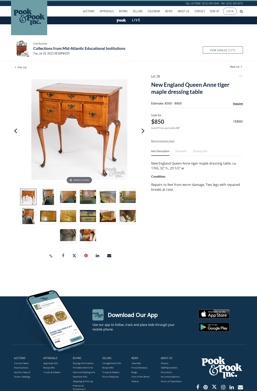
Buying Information (83, 362)
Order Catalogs (22, 376)
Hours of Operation (171, 381)
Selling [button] (138, 11)
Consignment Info (111, 362)
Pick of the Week (141, 376)
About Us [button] (183, 11)
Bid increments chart (162, 141)
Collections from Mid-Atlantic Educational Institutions (79, 48)
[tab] (160, 152)
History (164, 362)
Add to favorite (240, 77)
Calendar (154, 11)
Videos (135, 381)
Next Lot (236, 67)
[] (238, 121)
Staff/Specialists (169, 367)
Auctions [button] (88, 11)
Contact (200, 11)
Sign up (214, 11)
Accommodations (170, 376)
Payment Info (80, 376)
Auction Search (22, 372)
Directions (166, 372)
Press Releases (139, 367)
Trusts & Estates (51, 372)
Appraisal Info (50, 362)
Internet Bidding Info (84, 372)
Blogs (134, 372)
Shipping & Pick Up (83, 381)
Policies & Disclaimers (79, 387)
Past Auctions (21, 367)
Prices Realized (110, 376)
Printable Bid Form (83, 367)
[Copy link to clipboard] (51, 255)
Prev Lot (21, 67)
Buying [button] (123, 11)
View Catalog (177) (222, 50)
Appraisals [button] (107, 11)
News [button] (168, 11)
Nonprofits (49, 367)
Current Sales (21, 362)
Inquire (238, 103)
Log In (230, 11)
